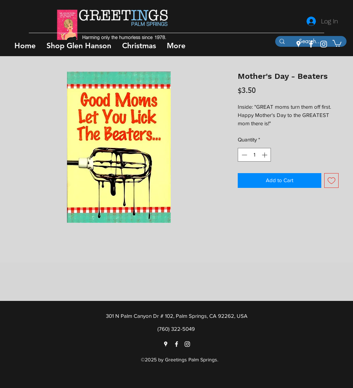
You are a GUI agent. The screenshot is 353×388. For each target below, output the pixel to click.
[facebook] (311, 44)
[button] (79, 45)
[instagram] (323, 44)
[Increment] (265, 155)
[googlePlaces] (298, 44)
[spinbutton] (254, 155)
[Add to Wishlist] (331, 180)
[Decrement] (244, 155)
